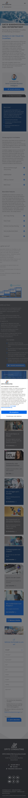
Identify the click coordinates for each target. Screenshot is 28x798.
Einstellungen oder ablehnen (14, 416)
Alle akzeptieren (14, 412)
